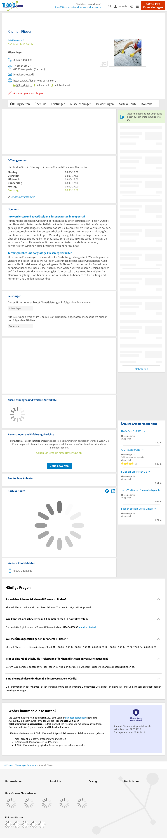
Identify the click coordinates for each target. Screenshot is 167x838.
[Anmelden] (122, 6)
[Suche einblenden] (111, 6)
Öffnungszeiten (20, 104)
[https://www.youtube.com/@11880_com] (42, 824)
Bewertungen (105, 104)
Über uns (40, 104)
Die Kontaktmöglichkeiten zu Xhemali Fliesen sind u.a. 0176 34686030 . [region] (51, 627)
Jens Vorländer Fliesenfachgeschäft (141, 490)
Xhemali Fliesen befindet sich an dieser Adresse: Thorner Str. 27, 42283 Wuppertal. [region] (49, 607)
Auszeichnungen (81, 104)
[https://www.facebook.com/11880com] (8, 824)
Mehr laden (141, 369)
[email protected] (87, 627)
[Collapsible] (158, 599)
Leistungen (58, 104)
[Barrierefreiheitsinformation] (133, 6)
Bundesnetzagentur (75, 717)
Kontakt (146, 104)
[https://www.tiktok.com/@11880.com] (25, 824)
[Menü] (138, 6)
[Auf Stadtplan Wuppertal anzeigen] (113, 490)
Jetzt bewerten (59, 466)
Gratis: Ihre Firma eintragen (153, 5)
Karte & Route (127, 104)
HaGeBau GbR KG (131, 431)
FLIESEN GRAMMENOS (134, 471)
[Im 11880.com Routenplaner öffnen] (107, 490)
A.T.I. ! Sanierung (130, 449)
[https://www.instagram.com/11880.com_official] (16, 824)
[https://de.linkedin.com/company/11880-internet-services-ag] (33, 824)
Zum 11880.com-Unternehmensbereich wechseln (78, 7)
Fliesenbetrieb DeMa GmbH (137, 508)
